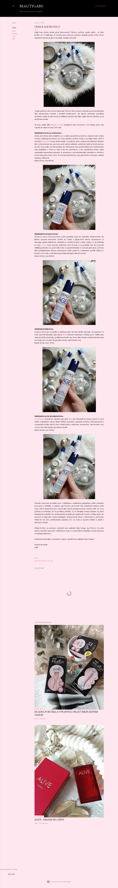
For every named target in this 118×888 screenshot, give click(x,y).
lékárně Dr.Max (57, 125)
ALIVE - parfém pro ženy (49, 819)
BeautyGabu (31, 6)
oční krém (46, 141)
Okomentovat (43, 823)
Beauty (14, 34)
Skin (13, 39)
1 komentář (42, 718)
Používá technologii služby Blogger (59, 881)
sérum (44, 245)
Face (14, 36)
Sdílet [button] (14, 23)
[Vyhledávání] (100, 6)
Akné (14, 31)
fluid (64, 335)
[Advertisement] (59, 849)
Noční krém (39, 419)
